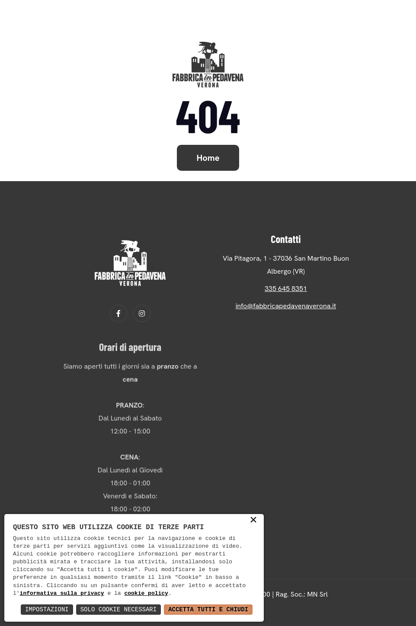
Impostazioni (47, 609)
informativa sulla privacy (62, 593)
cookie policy (146, 593)
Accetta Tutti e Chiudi (208, 609)
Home (208, 157)
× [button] (253, 520)
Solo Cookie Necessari (118, 609)
